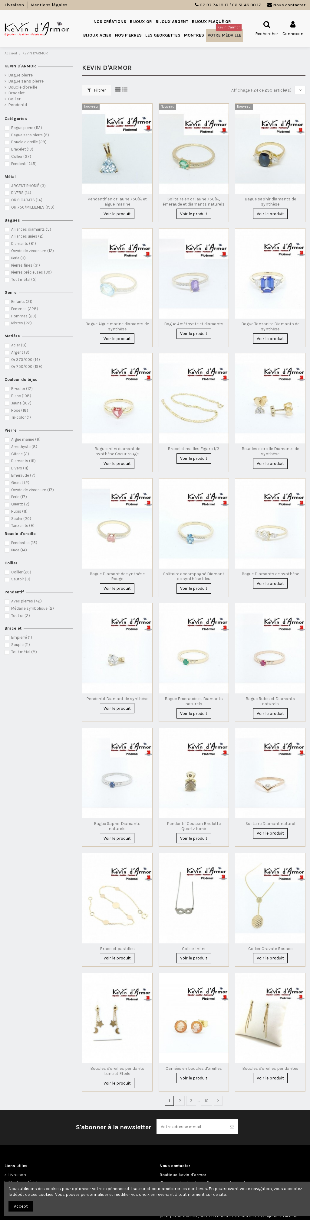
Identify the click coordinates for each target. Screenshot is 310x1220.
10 (207, 1100)
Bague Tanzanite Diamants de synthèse (270, 326)
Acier (19, 345)
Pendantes (24, 542)
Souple (20, 644)
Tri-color (21, 417)
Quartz (20, 504)
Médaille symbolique (32, 608)
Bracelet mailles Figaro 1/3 (193, 448)
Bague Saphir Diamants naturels (117, 826)
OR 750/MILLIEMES (32, 207)
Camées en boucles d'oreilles (194, 1068)
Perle (18, 258)
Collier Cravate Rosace (270, 948)
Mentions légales (49, 5)
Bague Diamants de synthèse (270, 573)
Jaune (21, 403)
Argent (20, 352)
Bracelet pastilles (117, 948)
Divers (19, 468)
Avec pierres (26, 601)
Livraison (15, 5)
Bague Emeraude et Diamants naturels (194, 701)
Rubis (19, 511)
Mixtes (21, 323)
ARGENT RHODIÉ (28, 185)
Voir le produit (117, 213)
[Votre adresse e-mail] (191, 1126)
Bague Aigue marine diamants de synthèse (117, 326)
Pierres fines (25, 265)
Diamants (23, 243)
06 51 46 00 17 (246, 5)
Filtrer (96, 90)
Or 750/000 (26, 366)
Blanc (21, 396)
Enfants (21, 301)
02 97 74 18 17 (214, 5)
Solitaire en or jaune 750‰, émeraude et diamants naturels (194, 201)
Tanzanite (23, 525)
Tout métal (24, 279)
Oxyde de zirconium (32, 250)
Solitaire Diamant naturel (270, 823)
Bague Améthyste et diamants (193, 323)
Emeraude (23, 475)
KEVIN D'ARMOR (20, 66)
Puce (19, 550)
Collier (14, 99)
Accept (21, 1206)
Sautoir (20, 579)
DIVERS (21, 192)
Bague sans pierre (26, 81)
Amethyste (24, 446)
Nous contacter (286, 5)
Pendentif (17, 104)
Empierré (21, 637)
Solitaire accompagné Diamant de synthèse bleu (193, 576)
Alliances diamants (31, 229)
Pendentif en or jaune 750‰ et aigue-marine (117, 201)
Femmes (24, 309)
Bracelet (16, 93)
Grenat (20, 482)
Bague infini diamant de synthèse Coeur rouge (117, 451)
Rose (19, 410)
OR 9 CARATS (26, 200)
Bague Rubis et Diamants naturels (270, 701)
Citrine (20, 454)
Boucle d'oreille (22, 87)
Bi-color (22, 388)
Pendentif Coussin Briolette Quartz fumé (194, 826)
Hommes (23, 316)
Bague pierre (20, 75)
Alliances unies (27, 236)
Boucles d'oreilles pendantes (270, 1068)
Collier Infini (193, 948)
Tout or (20, 615)
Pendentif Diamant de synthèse (117, 698)
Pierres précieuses (31, 272)
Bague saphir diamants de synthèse (270, 201)
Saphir (21, 518)
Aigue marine (26, 439)
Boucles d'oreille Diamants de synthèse (270, 451)
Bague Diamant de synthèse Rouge (117, 576)
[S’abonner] (232, 1126)
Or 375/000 (25, 359)
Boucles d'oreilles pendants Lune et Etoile (117, 1071)
